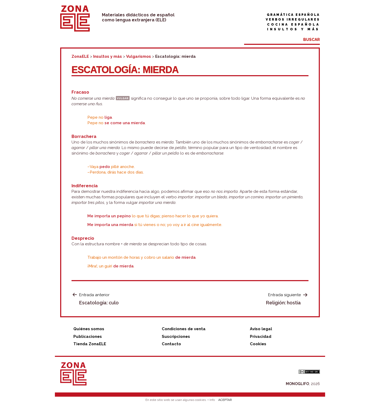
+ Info (211, 400)
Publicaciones (87, 336)
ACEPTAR (225, 400)
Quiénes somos (88, 329)
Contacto (171, 344)
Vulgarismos (138, 56)
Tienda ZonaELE (89, 344)
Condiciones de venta (184, 329)
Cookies (258, 344)
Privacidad (260, 336)
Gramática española (293, 15)
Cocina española (293, 24)
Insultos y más (293, 29)
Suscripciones (176, 336)
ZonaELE (80, 56)
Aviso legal (261, 329)
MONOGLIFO (297, 384)
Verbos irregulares (293, 19)
